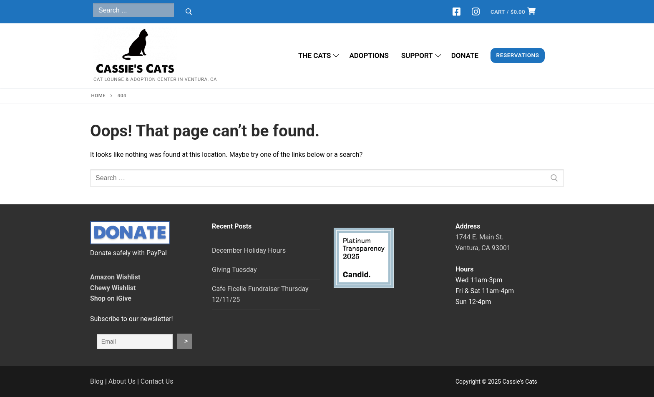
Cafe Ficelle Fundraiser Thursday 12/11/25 (260, 294)
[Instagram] (475, 11)
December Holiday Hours (249, 250)
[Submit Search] (189, 11)
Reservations (517, 55)
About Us (122, 381)
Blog (96, 381)
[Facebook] (456, 11)
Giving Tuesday (234, 270)
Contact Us (157, 381)
